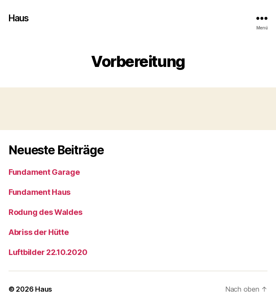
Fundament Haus (39, 192)
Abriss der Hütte (39, 232)
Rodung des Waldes (45, 212)
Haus (19, 18)
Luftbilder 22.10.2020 (48, 252)
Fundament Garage (44, 172)
